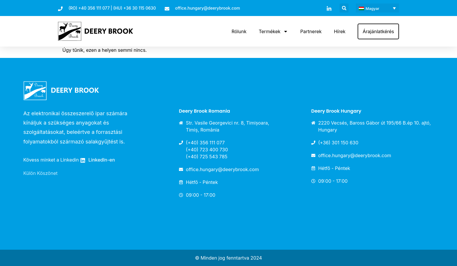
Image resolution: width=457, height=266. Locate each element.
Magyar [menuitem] (372, 8)
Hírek (340, 31)
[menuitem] (377, 8)
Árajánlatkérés (378, 31)
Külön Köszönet (40, 173)
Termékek (273, 31)
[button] (344, 8)
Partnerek (310, 31)
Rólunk (238, 31)
